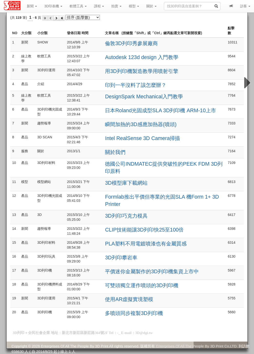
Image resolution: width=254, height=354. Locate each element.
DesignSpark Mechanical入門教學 (144, 97)
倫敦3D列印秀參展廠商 (131, 43)
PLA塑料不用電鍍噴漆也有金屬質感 (145, 244)
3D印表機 (53, 6)
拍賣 (116, 6)
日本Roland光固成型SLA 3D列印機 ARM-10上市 (160, 110)
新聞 (32, 6)
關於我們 (115, 152)
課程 (99, 6)
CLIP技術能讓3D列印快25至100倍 (144, 230)
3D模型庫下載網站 (126, 183)
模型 (134, 6)
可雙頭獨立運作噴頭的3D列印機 (141, 285)
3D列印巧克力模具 (126, 216)
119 (18, 18)
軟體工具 (78, 6)
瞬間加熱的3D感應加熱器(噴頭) (140, 124)
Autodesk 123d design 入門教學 (141, 57)
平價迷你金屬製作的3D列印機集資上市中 (151, 271)
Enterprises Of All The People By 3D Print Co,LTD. (197, 346)
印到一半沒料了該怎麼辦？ (135, 85)
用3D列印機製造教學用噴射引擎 (141, 71)
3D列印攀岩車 (121, 258)
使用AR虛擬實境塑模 (129, 299)
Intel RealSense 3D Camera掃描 (142, 138)
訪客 (245, 6)
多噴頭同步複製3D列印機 (134, 313)
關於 (151, 6)
